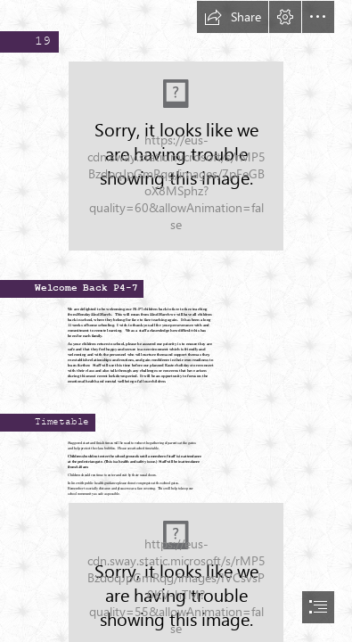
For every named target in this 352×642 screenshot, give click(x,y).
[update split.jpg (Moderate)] (176, 156)
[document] (176, 321)
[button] (232, 17)
